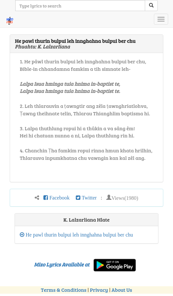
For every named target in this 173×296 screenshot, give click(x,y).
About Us (121, 289)
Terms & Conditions (63, 289)
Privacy (99, 289)
